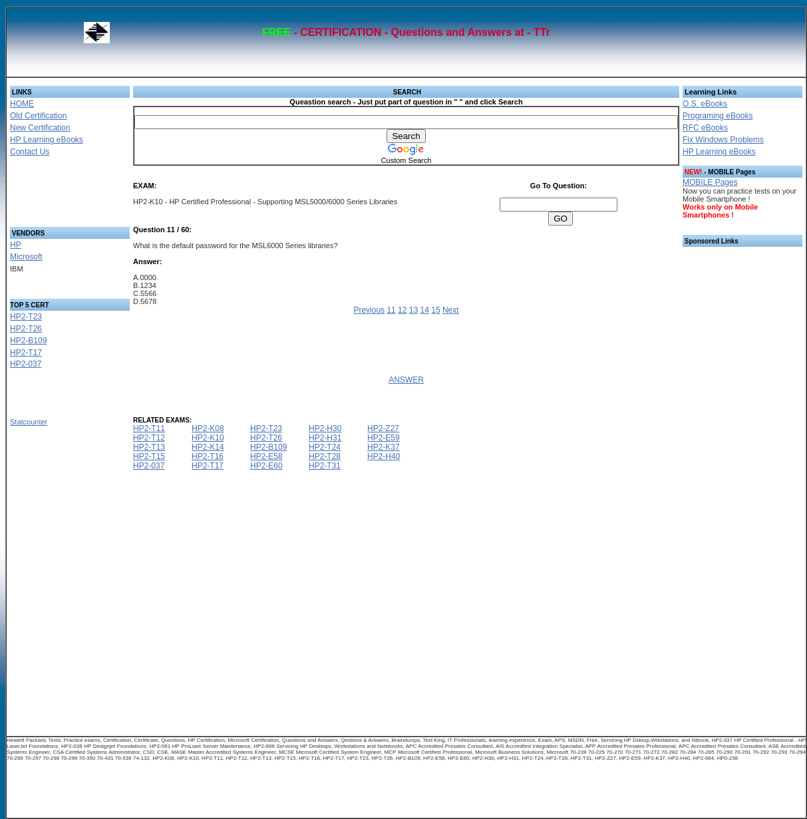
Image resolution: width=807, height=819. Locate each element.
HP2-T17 (26, 352)
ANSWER (406, 380)
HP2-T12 (149, 437)
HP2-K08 (208, 428)
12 (402, 310)
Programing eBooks (717, 115)
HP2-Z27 (383, 428)
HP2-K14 (208, 447)
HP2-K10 (208, 437)
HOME (22, 103)
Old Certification (38, 115)
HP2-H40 (383, 456)
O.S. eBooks (705, 103)
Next (450, 310)
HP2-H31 (325, 437)
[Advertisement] (54, 196)
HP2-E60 (266, 465)
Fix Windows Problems (723, 139)
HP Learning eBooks (46, 139)
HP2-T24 (325, 447)
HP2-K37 (383, 447)
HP (15, 244)
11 (391, 310)
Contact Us (29, 151)
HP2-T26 (26, 328)
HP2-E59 (383, 437)
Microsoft (26, 256)
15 (435, 310)
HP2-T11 (149, 428)
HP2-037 (25, 364)
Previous (369, 310)
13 (413, 310)
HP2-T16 (208, 456)
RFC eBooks (705, 127)
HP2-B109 (28, 340)
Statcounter (28, 422)
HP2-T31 (325, 465)
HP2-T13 (149, 447)
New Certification (40, 127)
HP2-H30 (325, 428)
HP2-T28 (325, 456)
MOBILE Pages (710, 182)
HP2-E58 (266, 456)
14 (424, 310)
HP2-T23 (26, 316)
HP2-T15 (149, 456)
